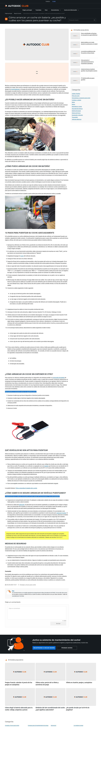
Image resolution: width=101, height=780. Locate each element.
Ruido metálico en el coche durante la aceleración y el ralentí (89, 43)
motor (22, 256)
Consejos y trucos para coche (28, 585)
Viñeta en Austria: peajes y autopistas (79, 682)
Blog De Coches (17, 13)
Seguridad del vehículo (77, 108)
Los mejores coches (78, 725)
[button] (56, 10)
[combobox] (82, 20)
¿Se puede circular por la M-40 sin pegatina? (77, 709)
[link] (27, 10)
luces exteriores (15, 89)
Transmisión (75, 117)
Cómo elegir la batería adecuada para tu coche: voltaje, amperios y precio (18, 709)
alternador (21, 504)
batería (46, 466)
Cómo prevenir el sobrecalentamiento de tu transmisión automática (87, 61)
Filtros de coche (75, 96)
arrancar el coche (61, 513)
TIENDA (48, 1)
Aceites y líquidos (76, 93)
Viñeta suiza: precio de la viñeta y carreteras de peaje (47, 683)
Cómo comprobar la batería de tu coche (26, 488)
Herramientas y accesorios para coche (81, 98)
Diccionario (53, 725)
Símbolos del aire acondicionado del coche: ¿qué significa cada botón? (50, 709)
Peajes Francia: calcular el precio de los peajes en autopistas (18, 683)
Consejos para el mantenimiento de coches (38, 725)
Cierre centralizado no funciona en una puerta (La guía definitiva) (89, 34)
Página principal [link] (8, 13)
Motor (73, 102)
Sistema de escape (76, 111)
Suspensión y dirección (77, 115)
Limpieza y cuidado (76, 100)
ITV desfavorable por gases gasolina (87, 78)
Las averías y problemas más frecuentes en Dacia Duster (88, 52)
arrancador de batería (59, 377)
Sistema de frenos (76, 113)
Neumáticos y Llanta (77, 106)
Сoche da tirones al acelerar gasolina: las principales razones (89, 70)
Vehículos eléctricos (76, 119)
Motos (73, 104)
